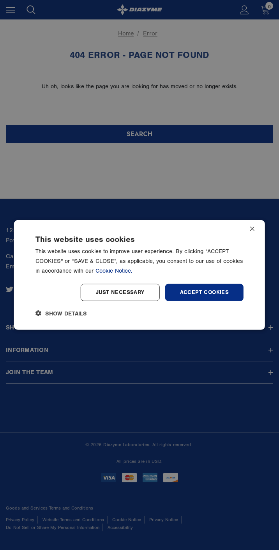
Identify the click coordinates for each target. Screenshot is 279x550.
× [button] (252, 229)
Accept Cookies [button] (204, 292)
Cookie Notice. (113, 271)
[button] (61, 313)
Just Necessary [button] (120, 292)
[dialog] (139, 275)
